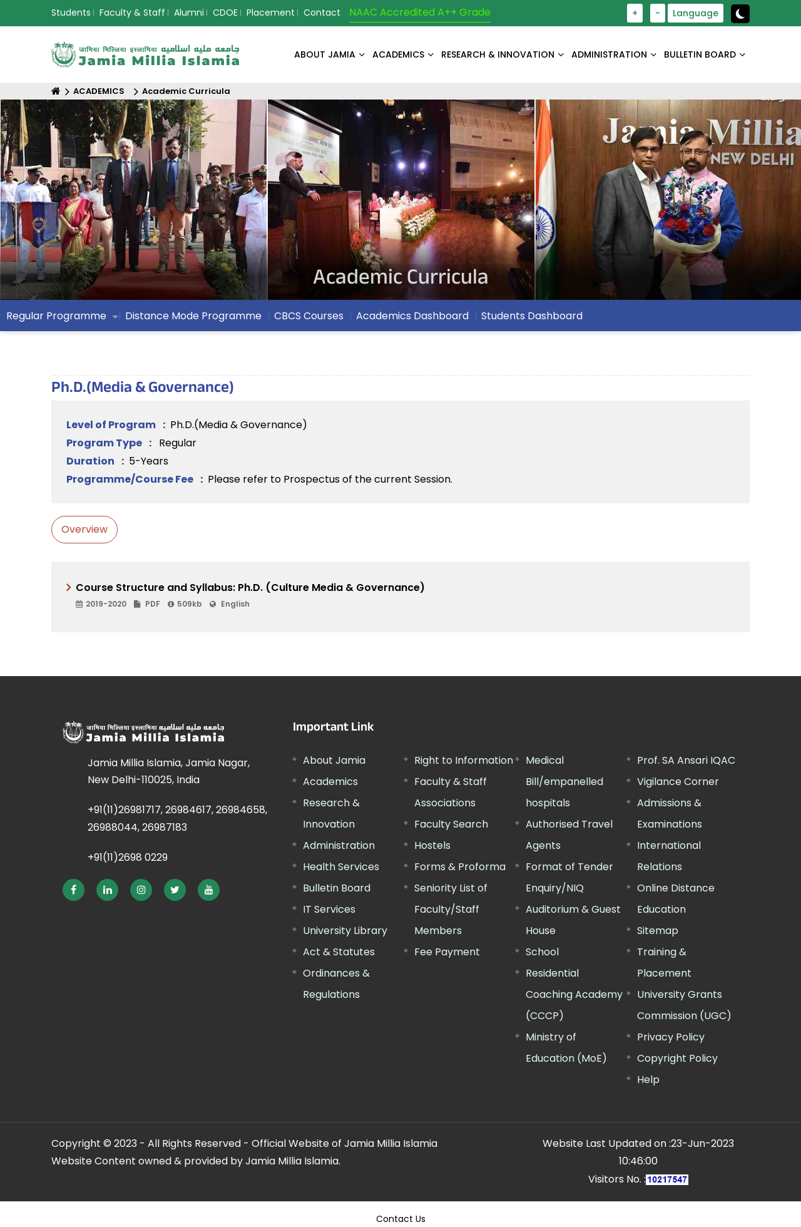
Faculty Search (451, 824)
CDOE (225, 12)
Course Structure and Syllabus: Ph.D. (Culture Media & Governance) (405, 596)
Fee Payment (447, 952)
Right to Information (463, 760)
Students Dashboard (532, 316)
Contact (322, 12)
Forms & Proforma (460, 867)
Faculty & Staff (132, 12)
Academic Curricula (186, 91)
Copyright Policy (677, 1058)
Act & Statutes (339, 952)
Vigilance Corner (678, 781)
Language (695, 13)
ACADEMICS (398, 54)
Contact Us (401, 1219)
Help (648, 1079)
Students (71, 12)
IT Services (329, 909)
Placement (271, 12)
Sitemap (657, 930)
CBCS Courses (309, 316)
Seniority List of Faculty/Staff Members (450, 909)
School (542, 952)
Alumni (189, 12)
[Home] (56, 91)
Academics (330, 781)
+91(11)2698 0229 (128, 857)
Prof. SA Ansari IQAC (686, 760)
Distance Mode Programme (193, 316)
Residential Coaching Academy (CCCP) (574, 994)
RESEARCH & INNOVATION (497, 54)
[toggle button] (740, 13)
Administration (339, 845)
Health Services (341, 867)
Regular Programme (56, 316)
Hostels (432, 845)
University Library (345, 930)
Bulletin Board (336, 888)
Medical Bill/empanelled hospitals (564, 781)
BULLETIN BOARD (700, 54)
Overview (84, 529)
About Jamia (324, 54)
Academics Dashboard (412, 316)
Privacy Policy (671, 1037)
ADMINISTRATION (609, 54)
